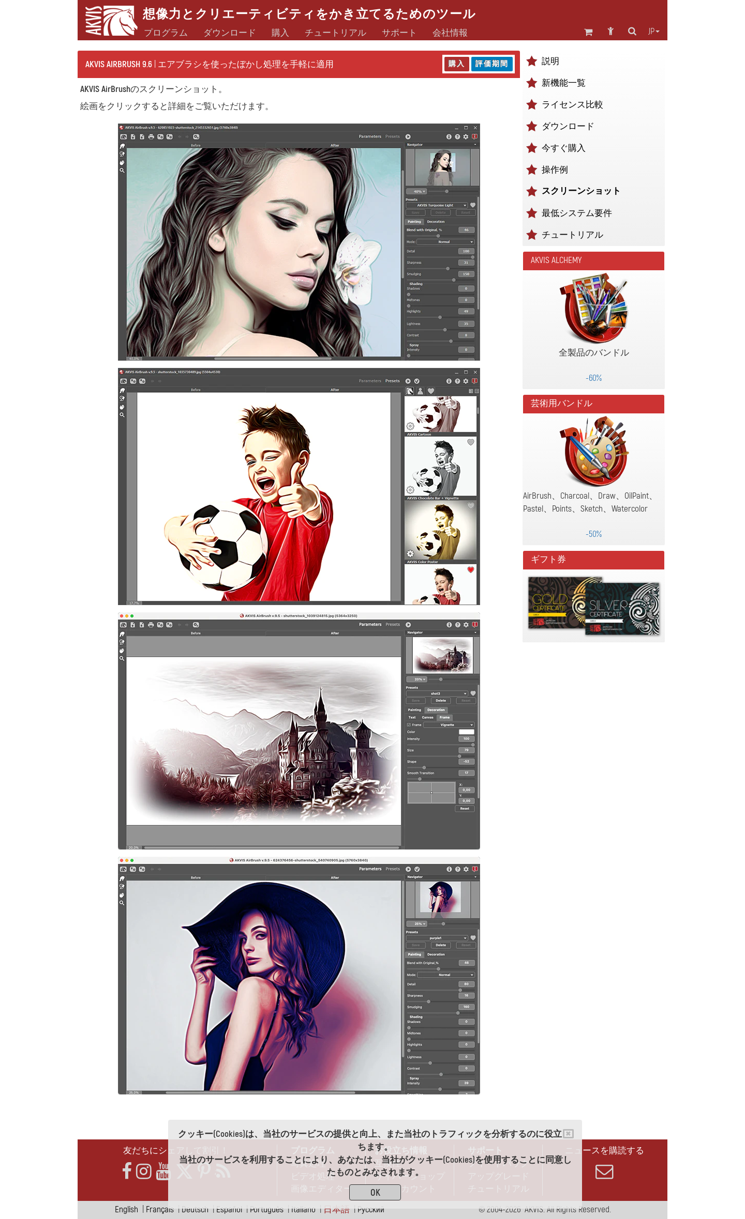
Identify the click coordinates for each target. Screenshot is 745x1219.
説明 (550, 61)
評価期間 (492, 63)
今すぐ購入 (564, 148)
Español (229, 1209)
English (126, 1209)
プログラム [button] (166, 33)
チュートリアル (572, 234)
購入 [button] (280, 33)
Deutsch (195, 1209)
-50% (594, 534)
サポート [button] (399, 33)
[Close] (568, 1133)
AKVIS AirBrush (105, 89)
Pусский (370, 1209)
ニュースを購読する (604, 1162)
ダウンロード (229, 33)
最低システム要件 (577, 213)
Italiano (303, 1209)
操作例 (555, 169)
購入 (457, 63)
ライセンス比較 (572, 104)
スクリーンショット (581, 191)
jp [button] (654, 31)
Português (267, 1209)
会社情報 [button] (450, 33)
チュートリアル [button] (335, 33)
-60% (594, 378)
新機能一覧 (564, 83)
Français (160, 1209)
